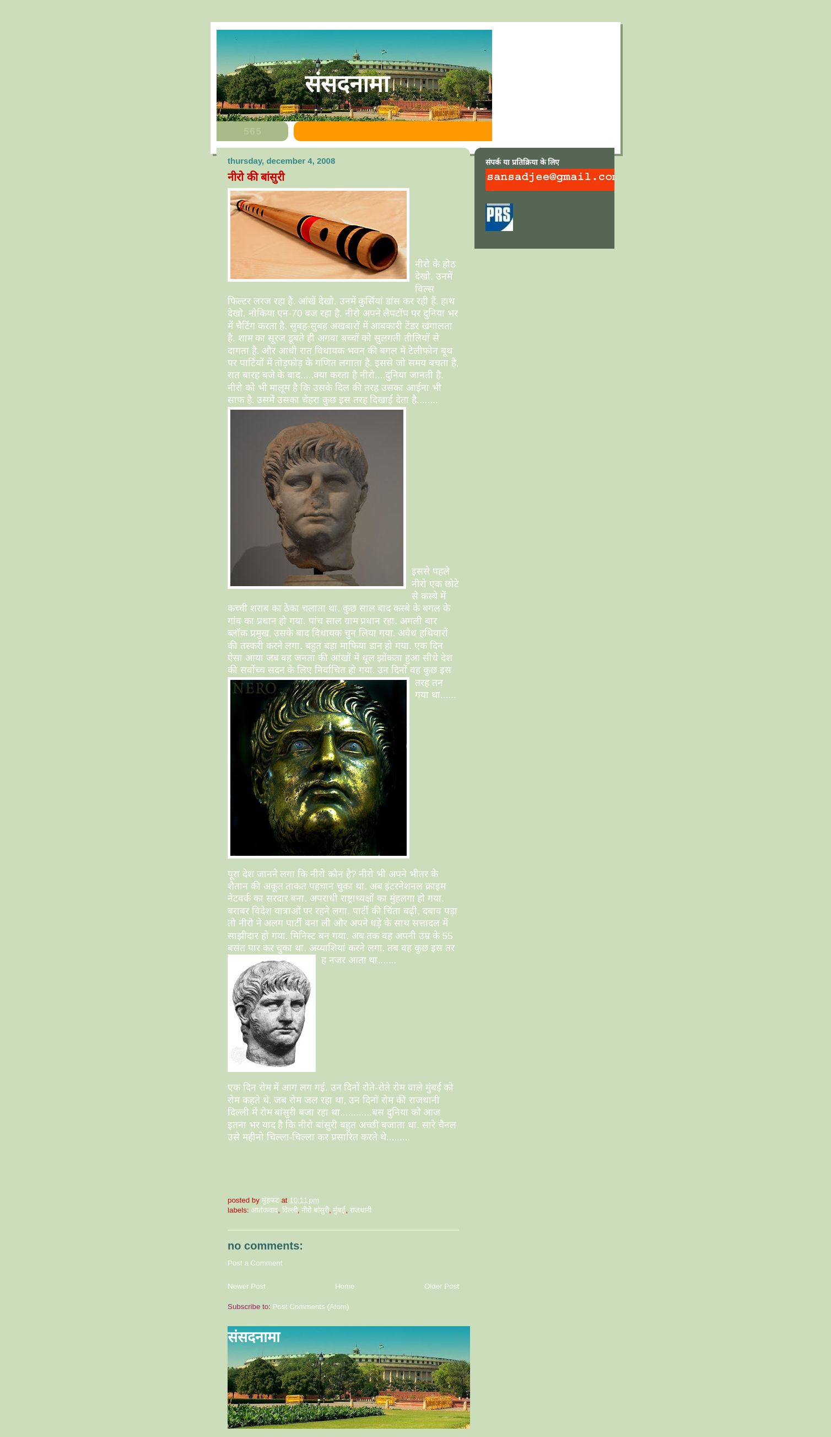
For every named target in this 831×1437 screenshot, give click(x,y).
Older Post (441, 1286)
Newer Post (247, 1286)
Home (345, 1286)
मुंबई (339, 1210)
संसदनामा (347, 84)
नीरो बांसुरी (315, 1210)
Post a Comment (255, 1263)
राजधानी (360, 1210)
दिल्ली (290, 1210)
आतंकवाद (264, 1210)
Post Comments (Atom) (311, 1306)
